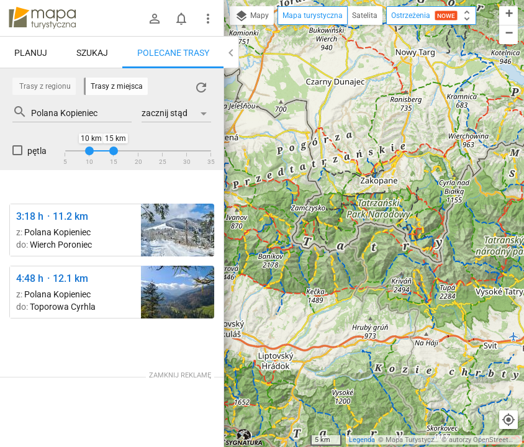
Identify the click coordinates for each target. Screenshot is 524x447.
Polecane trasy (173, 53)
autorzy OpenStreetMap (485, 440)
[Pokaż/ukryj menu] (208, 19)
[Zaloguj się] (155, 19)
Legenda (362, 440)
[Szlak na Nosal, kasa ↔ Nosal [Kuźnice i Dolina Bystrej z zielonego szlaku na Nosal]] (177, 292)
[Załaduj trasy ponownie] (201, 87)
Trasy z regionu (45, 86)
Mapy (252, 16)
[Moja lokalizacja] (508, 419)
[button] (508, 15)
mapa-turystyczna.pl (42, 18)
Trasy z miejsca (117, 86)
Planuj (30, 53)
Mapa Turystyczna (413, 440)
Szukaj (92, 53)
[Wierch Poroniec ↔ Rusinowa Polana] (177, 230)
